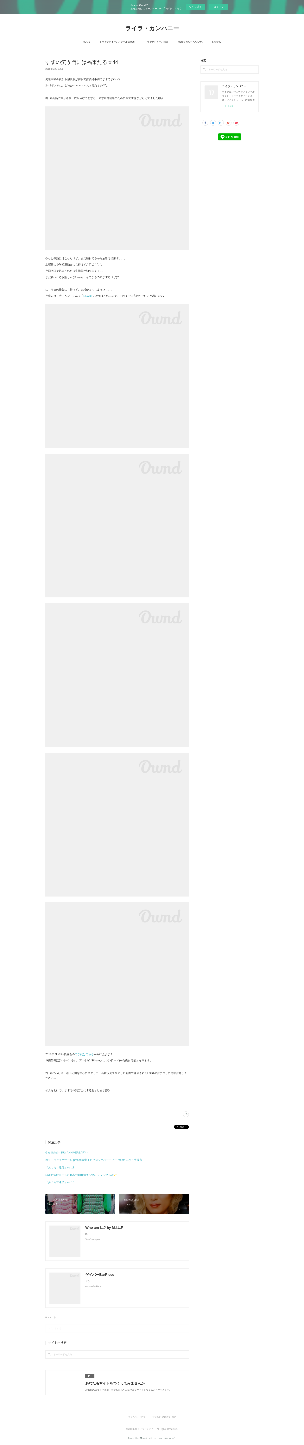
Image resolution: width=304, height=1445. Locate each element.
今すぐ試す (195, 6)
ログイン (219, 6)
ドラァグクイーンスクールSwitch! (117, 41)
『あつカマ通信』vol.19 (59, 1167)
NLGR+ (87, 295)
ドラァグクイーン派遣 (156, 41)
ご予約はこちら (84, 1054)
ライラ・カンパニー (152, 28)
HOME (86, 41)
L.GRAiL (216, 41)
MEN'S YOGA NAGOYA (190, 41)
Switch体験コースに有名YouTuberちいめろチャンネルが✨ (81, 1174)
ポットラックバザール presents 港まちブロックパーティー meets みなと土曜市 (93, 1159)
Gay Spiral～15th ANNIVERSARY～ (67, 1152)
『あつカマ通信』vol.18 (59, 1182)
